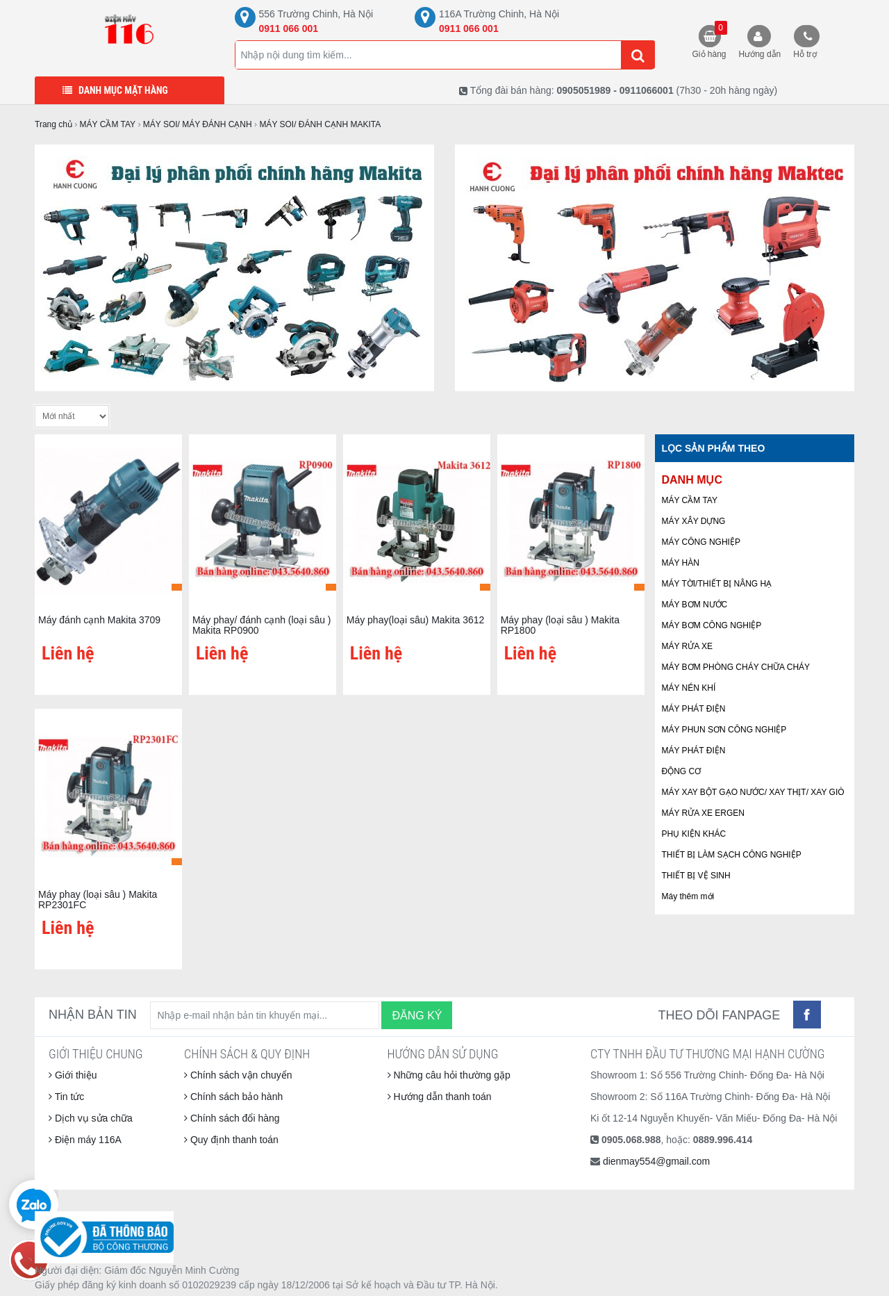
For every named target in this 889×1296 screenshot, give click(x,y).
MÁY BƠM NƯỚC (695, 604)
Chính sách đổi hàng (232, 1118)
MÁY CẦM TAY (689, 500)
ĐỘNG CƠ (681, 771)
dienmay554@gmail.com (656, 1161)
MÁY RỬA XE (687, 646)
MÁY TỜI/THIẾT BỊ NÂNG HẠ (717, 584)
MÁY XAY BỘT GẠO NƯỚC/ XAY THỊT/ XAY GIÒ (753, 792)
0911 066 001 (289, 28)
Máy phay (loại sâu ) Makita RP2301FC (97, 899)
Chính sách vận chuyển (238, 1075)
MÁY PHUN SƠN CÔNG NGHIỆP (724, 730)
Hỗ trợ (804, 54)
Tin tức (66, 1096)
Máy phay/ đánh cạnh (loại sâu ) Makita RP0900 (261, 625)
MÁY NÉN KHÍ (689, 688)
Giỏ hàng (709, 40)
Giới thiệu (73, 1075)
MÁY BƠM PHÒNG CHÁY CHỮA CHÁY (736, 667)
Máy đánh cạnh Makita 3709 (99, 619)
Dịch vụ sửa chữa (91, 1118)
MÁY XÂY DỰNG (694, 521)
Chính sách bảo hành (233, 1096)
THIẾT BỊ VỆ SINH (696, 875)
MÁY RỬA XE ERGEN (703, 813)
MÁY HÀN (680, 563)
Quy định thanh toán (231, 1139)
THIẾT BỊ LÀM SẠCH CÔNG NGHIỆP (731, 855)
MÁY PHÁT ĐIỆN (694, 709)
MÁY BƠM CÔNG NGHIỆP (712, 625)
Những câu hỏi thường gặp (449, 1075)
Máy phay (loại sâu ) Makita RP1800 (560, 625)
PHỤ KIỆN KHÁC (694, 834)
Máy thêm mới (688, 896)
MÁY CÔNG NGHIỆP (701, 542)
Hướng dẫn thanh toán (440, 1096)
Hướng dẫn (760, 54)
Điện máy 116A (85, 1139)
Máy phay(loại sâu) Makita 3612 (416, 619)
